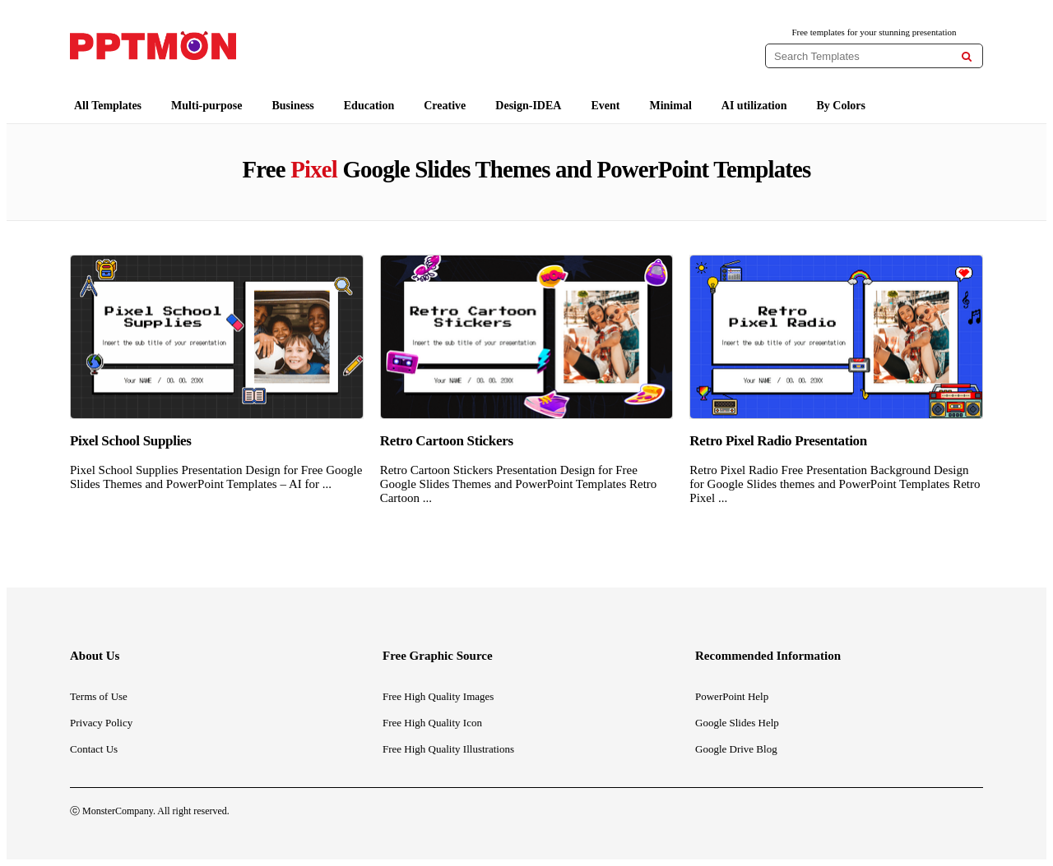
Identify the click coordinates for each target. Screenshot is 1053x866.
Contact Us (94, 749)
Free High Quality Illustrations (448, 749)
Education (369, 105)
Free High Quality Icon (432, 722)
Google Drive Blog (736, 749)
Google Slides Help (737, 722)
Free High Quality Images (438, 696)
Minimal (670, 105)
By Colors (841, 105)
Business (292, 105)
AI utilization (754, 105)
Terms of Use (99, 696)
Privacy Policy (101, 722)
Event (605, 105)
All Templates (107, 105)
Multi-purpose (206, 105)
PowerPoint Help (731, 696)
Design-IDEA (528, 105)
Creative (445, 105)
